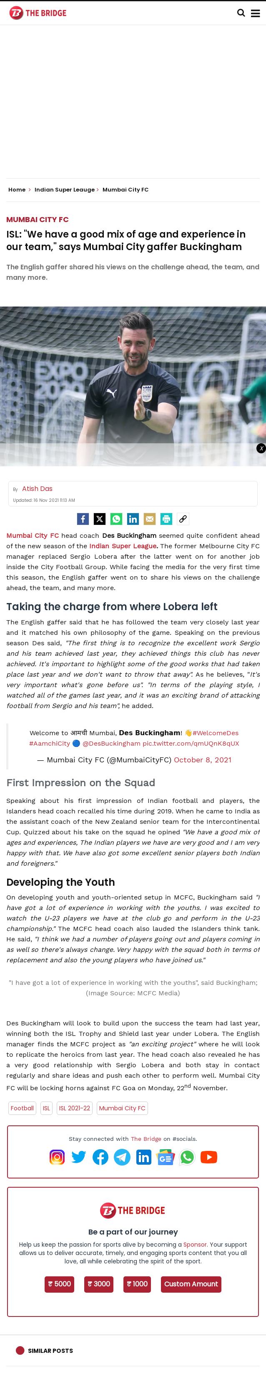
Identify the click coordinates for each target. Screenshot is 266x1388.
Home (19, 190)
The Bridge (146, 1138)
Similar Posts (50, 1351)
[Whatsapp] (116, 519)
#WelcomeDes (215, 733)
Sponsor (195, 1244)
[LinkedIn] (133, 519)
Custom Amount (191, 1284)
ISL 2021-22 (74, 1108)
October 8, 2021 (202, 760)
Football (22, 1108)
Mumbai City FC (37, 219)
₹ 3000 (99, 1284)
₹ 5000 (59, 1284)
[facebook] (83, 519)
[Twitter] (99, 519)
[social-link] (183, 519)
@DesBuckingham (112, 743)
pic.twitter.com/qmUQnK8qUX (191, 743)
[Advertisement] (136, 108)
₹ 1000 (137, 1284)
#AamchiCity (49, 743)
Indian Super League (122, 546)
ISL (46, 1108)
